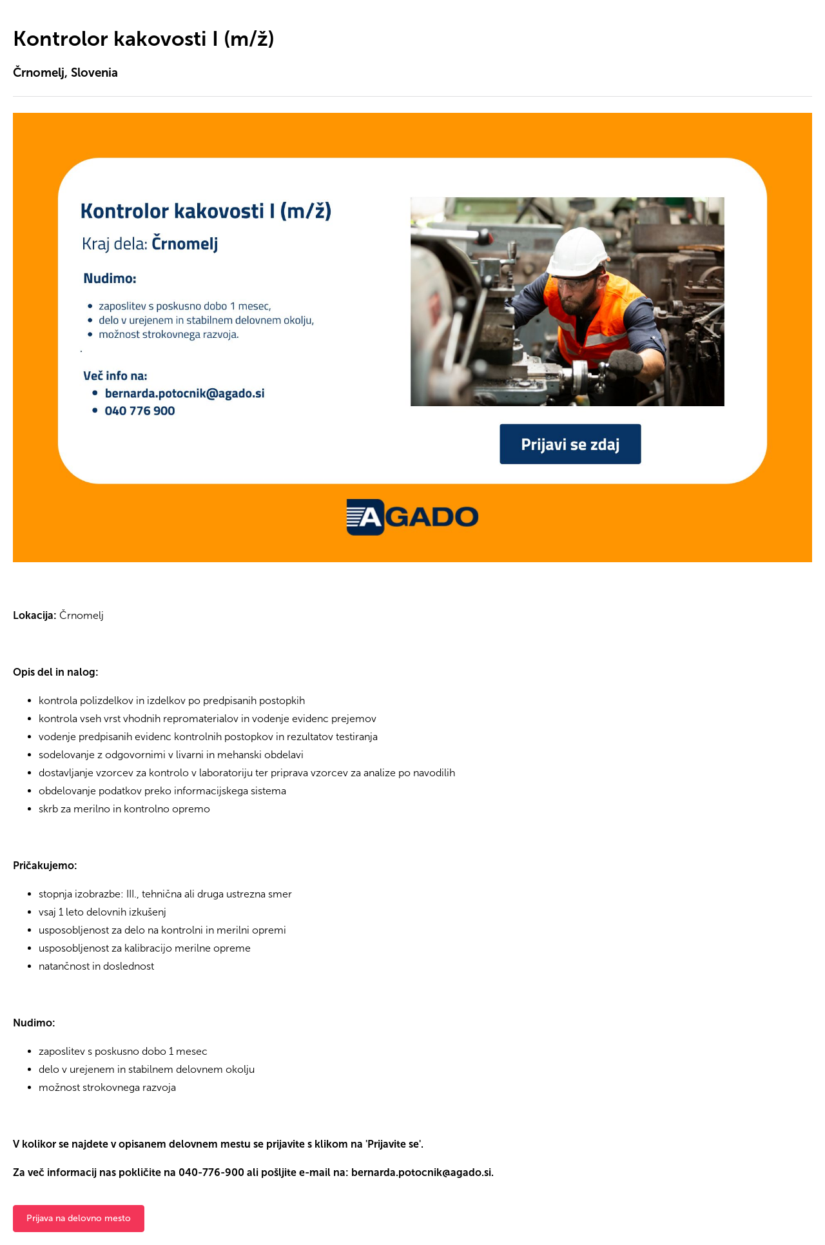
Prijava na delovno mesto (78, 1218)
